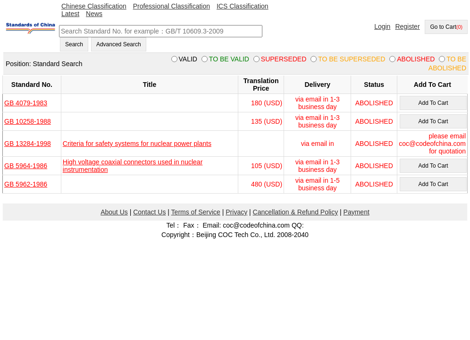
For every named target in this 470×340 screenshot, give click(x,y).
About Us (114, 212)
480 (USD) (266, 184)
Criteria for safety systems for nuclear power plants (137, 143)
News (94, 13)
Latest (70, 13)
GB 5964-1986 (25, 166)
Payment (356, 212)
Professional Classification (171, 6)
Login (382, 26)
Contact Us (149, 212)
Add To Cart (433, 103)
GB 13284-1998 (27, 143)
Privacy (236, 212)
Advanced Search (118, 44)
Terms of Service (195, 212)
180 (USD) (266, 103)
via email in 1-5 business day (317, 184)
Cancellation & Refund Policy (295, 212)
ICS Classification (243, 6)
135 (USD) (266, 121)
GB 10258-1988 (27, 121)
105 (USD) (266, 166)
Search (74, 44)
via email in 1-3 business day (317, 102)
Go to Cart (446, 27)
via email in (317, 143)
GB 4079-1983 (25, 103)
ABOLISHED (374, 103)
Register (407, 26)
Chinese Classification (93, 6)
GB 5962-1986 (25, 184)
